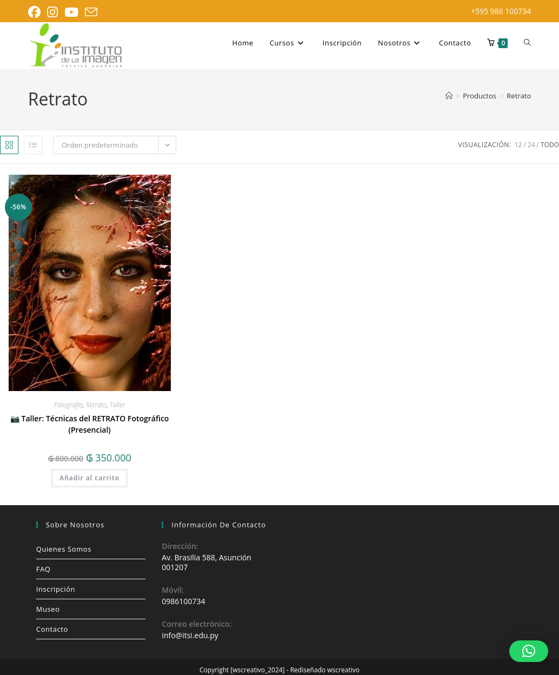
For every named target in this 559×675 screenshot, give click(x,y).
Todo (550, 144)
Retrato (519, 96)
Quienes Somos (63, 549)
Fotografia (68, 404)
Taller (117, 404)
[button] (528, 651)
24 (531, 144)
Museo (48, 609)
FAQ (43, 569)
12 (518, 144)
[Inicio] (448, 96)
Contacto (52, 629)
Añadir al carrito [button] (89, 477)
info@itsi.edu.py (190, 635)
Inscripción (55, 589)
